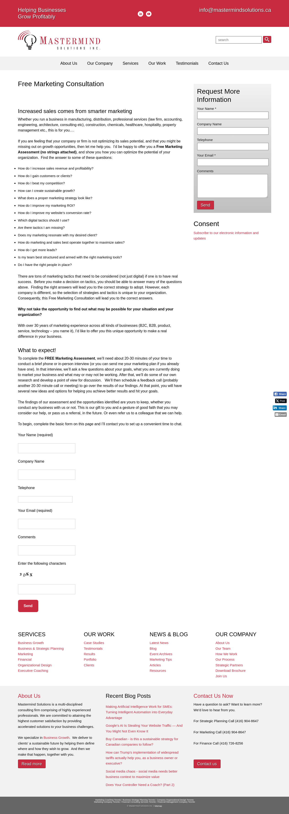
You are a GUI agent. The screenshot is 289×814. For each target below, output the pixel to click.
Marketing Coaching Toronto (108, 800)
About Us (223, 643)
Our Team (223, 648)
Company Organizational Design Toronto (175, 800)
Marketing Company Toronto (107, 802)
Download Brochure (231, 670)
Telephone (205, 140)
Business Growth (31, 643)
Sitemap (158, 806)
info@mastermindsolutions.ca (235, 10)
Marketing (25, 654)
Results (89, 654)
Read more (32, 764)
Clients (89, 665)
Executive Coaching (33, 670)
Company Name (209, 124)
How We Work (226, 654)
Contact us (207, 764)
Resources (158, 670)
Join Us (221, 676)
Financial (25, 659)
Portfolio (90, 659)
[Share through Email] (281, 414)
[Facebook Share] (280, 394)
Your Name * (206, 109)
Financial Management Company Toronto (176, 802)
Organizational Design (35, 665)
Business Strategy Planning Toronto (139, 800)
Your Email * (206, 155)
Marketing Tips (161, 659)
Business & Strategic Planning (41, 648)
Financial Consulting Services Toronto (139, 802)
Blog (153, 648)
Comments (205, 171)
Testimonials (93, 648)
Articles (155, 665)
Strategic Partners (229, 665)
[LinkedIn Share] (280, 407)
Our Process (225, 659)
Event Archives (161, 654)
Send (205, 205)
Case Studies (94, 643)
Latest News (159, 643)
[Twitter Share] (281, 401)
